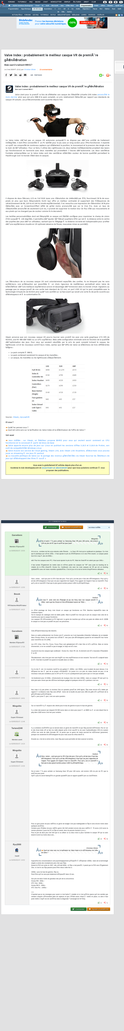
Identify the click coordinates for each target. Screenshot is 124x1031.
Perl (101, 9)
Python (107, 9)
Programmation (86, 6)
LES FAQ (35, 15)
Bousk (17, 594)
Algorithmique (26, 9)
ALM (47, 6)
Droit (86, 2)
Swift (119, 9)
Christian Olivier (30, 70)
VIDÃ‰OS (100, 15)
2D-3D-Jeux (37, 9)
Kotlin (78, 9)
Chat (45, 2)
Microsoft (54, 6)
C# (64, 9)
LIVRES (83, 15)
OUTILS (53, 15)
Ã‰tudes (77, 2)
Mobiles (110, 6)
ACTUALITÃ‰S (17, 15)
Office (103, 6)
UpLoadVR (25, 417)
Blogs (38, 2)
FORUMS (27, 15)
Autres (69, 12)
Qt (58, 12)
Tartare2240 (17, 728)
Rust (113, 9)
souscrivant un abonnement (54, 468)
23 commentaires (46, 70)
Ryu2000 (17, 844)
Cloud (37, 6)
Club (93, 2)
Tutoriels (22, 2)
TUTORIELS (44, 15)
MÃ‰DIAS (75, 15)
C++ (59, 9)
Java (62, 6)
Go (72, 9)
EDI (77, 6)
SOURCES (91, 15)
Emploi (67, 2)
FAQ (31, 2)
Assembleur (48, 9)
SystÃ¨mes (119, 6)
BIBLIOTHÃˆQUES (64, 15)
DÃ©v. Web (70, 6)
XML (63, 12)
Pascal (95, 9)
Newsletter (56, 2)
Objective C (86, 9)
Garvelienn (17, 535)
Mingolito (17, 706)
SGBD (96, 6)
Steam (16, 417)
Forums (11, 2)
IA (42, 6)
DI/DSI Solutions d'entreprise (23, 6)
